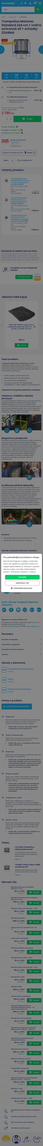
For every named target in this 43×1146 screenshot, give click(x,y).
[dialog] (21, 573)
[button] (21, 588)
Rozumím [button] (22, 577)
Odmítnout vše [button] (22, 583)
